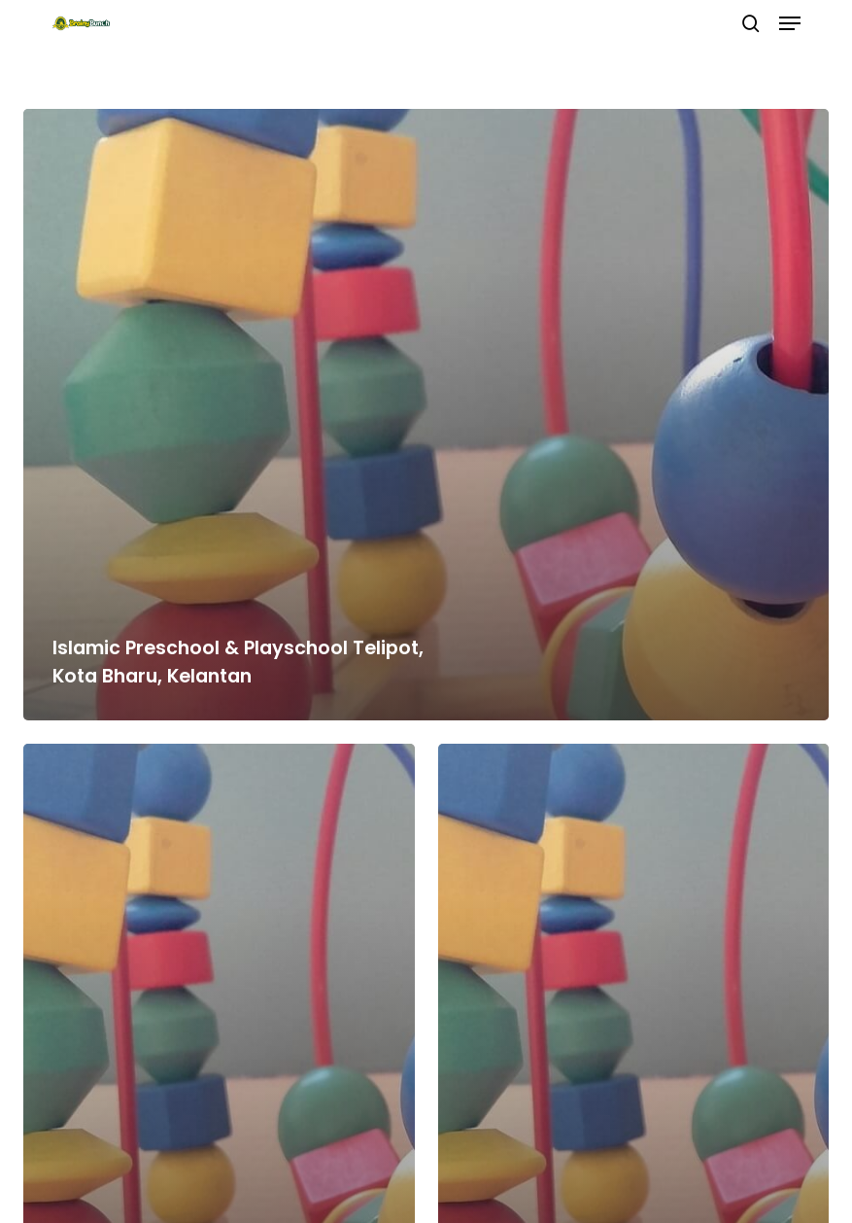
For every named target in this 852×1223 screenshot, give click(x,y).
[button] (790, 23)
